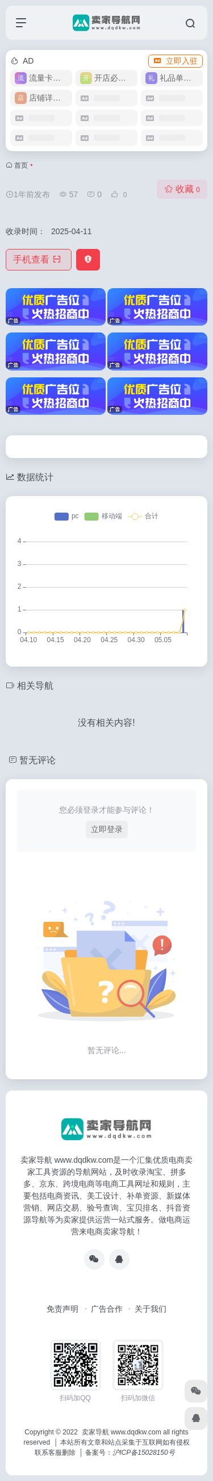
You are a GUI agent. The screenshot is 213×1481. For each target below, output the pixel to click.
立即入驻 (175, 60)
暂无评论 (37, 760)
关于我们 (150, 1308)
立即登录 (107, 829)
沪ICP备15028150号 (143, 1453)
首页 (21, 165)
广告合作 (107, 1308)
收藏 (182, 189)
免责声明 (62, 1308)
